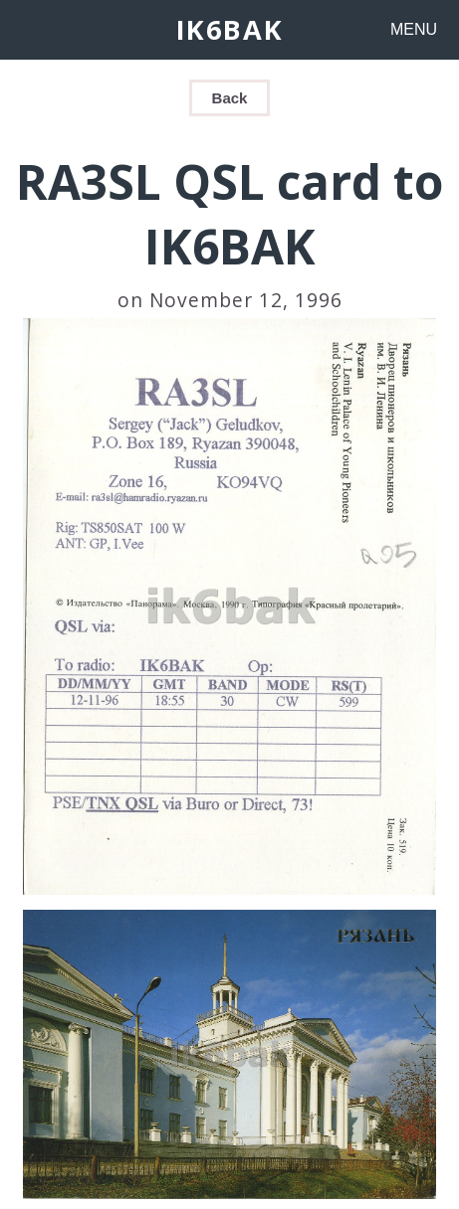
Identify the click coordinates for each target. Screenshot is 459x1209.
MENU (413, 29)
